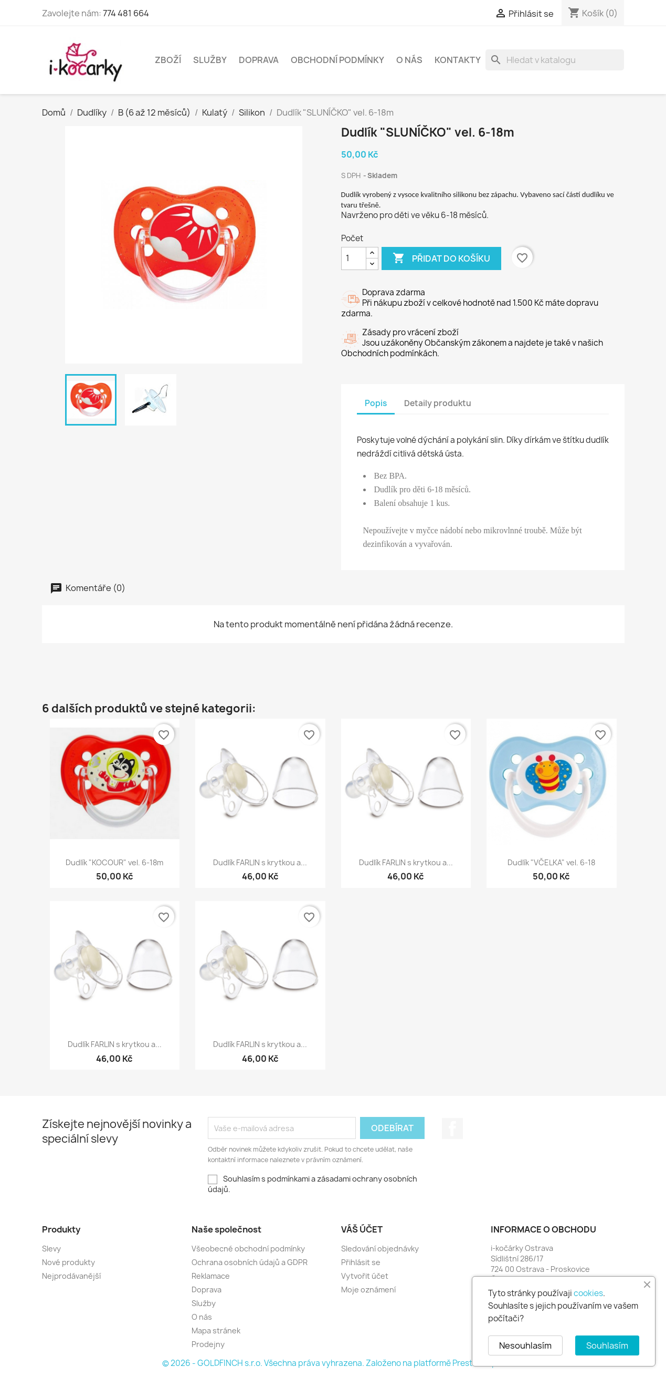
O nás (409, 60)
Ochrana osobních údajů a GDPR (250, 1262)
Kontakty (458, 60)
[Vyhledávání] (554, 59)
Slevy (51, 1249)
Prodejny (208, 1344)
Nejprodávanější (71, 1276)
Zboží (168, 60)
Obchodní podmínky (337, 60)
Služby (210, 60)
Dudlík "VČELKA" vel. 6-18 (551, 862)
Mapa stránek (216, 1330)
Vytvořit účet (364, 1276)
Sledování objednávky (380, 1249)
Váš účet (362, 1229)
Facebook (452, 1128)
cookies (588, 1293)
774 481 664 (126, 13)
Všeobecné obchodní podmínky (248, 1249)
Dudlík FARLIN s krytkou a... (260, 862)
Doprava (259, 60)
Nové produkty (68, 1262)
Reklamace (211, 1276)
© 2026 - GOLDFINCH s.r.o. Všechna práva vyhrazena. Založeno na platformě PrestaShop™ (333, 1363)
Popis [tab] (376, 403)
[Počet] (353, 258)
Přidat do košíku (441, 258)
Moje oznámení (368, 1290)
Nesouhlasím (525, 1345)
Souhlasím (607, 1345)
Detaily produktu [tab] (437, 403)
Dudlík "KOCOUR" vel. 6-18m (114, 862)
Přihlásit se (360, 1262)
